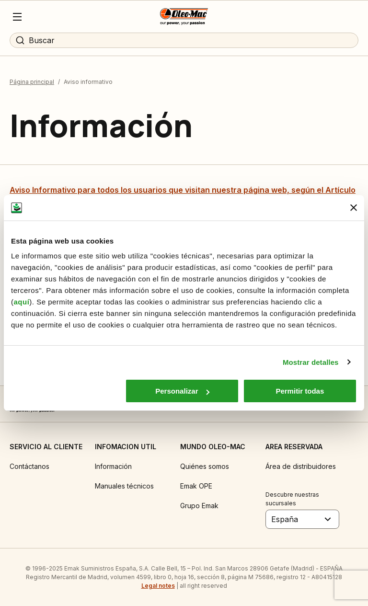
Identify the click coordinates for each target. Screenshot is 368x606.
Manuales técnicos (124, 486)
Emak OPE (196, 486)
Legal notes (158, 585)
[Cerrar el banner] (353, 207)
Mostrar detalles (311, 362)
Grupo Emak (199, 505)
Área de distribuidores (300, 466)
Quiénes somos (204, 466)
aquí (22, 302)
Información (113, 466)
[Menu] (17, 16)
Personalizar (182, 391)
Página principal (32, 81)
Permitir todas (300, 391)
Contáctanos (29, 466)
